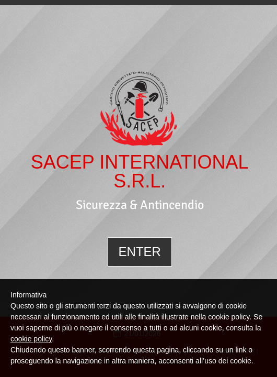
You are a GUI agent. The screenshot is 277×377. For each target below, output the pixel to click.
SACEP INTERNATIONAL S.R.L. (140, 172)
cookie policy (31, 339)
